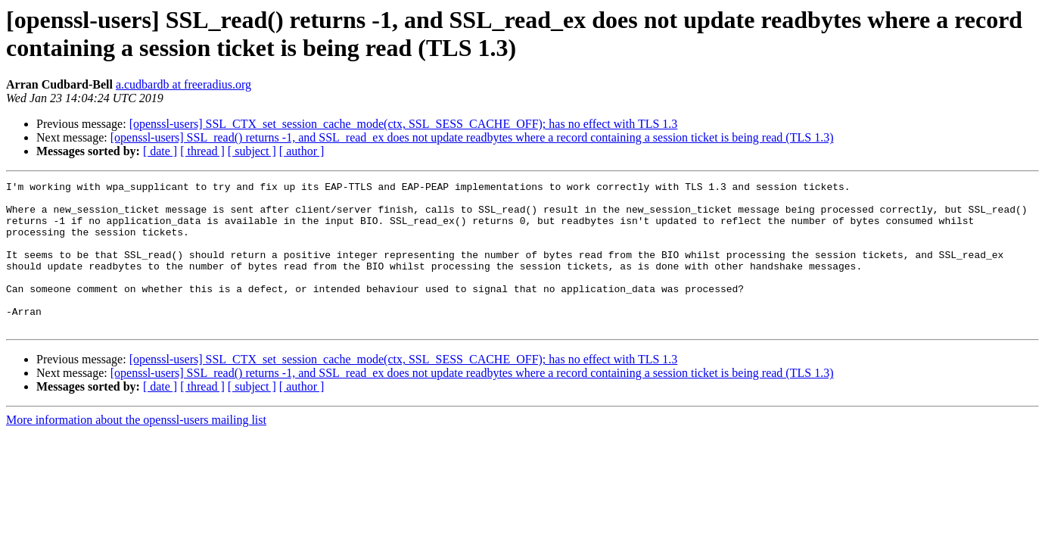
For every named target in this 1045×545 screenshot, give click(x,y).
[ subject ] (252, 151)
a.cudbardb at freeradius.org (183, 84)
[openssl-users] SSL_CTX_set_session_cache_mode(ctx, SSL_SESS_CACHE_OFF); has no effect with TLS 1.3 (403, 123)
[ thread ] (202, 151)
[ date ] (160, 151)
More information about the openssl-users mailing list (136, 449)
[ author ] (302, 151)
